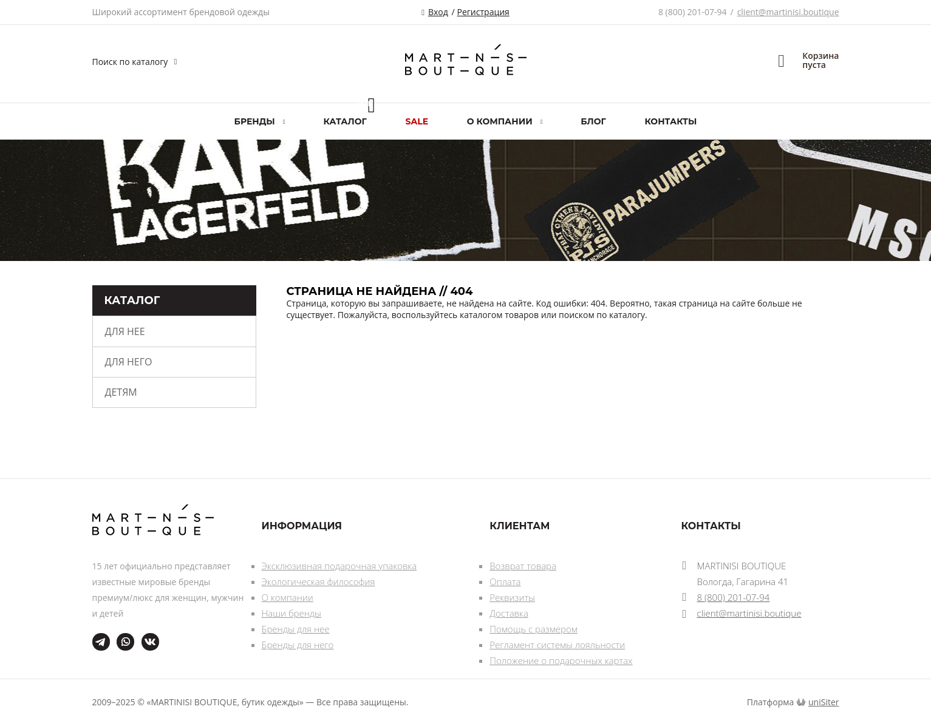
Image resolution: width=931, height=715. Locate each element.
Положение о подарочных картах (560, 660)
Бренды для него (298, 645)
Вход (438, 12)
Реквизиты (512, 597)
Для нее (125, 331)
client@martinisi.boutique (788, 12)
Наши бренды (291, 613)
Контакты (670, 121)
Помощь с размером (533, 629)
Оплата (504, 581)
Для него (128, 361)
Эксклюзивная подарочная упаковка (339, 566)
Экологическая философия (318, 581)
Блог (593, 121)
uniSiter (823, 702)
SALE (417, 121)
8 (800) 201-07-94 (692, 12)
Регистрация (483, 12)
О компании (287, 597)
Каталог (344, 121)
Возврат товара (522, 566)
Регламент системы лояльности (557, 645)
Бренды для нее (296, 629)
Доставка (508, 613)
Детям (121, 392)
